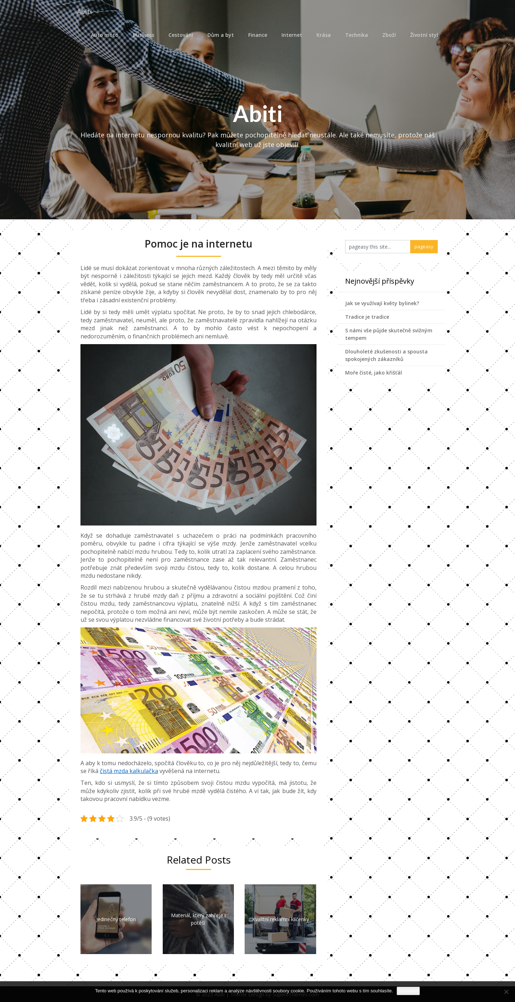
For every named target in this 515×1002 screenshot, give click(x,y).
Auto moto (104, 34)
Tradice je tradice (367, 316)
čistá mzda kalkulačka (129, 771)
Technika (356, 34)
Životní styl (424, 34)
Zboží (389, 34)
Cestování (180, 34)
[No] (506, 991)
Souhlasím (408, 990)
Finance (257, 34)
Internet (291, 34)
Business (143, 34)
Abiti (86, 11)
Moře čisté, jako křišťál (373, 372)
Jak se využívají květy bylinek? (382, 303)
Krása (324, 34)
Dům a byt (220, 34)
